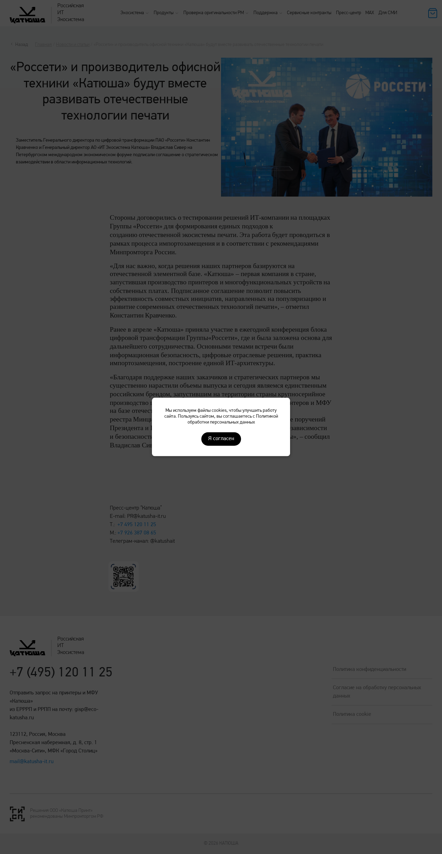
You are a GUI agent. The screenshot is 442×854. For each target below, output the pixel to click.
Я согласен (221, 439)
